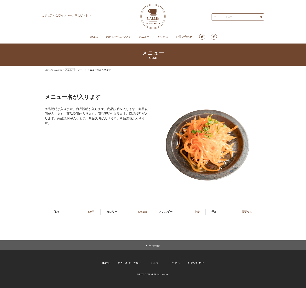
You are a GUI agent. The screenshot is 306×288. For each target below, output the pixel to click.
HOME (94, 36)
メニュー (144, 36)
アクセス (162, 36)
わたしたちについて (118, 36)
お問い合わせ (184, 36)
